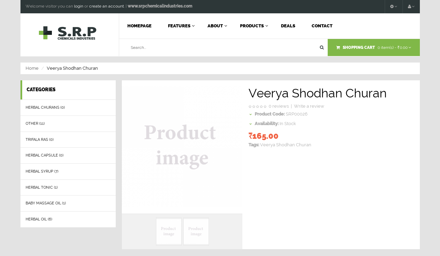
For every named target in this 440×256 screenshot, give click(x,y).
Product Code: (270, 114)
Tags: (254, 144)
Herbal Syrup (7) (42, 171)
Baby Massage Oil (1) (46, 203)
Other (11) (35, 123)
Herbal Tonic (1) (42, 187)
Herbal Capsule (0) (44, 155)
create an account (106, 6)
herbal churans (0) (45, 107)
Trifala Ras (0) (40, 139)
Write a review (309, 106)
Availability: (267, 123)
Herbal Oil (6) (39, 219)
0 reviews (279, 106)
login (78, 6)
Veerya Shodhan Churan (285, 144)
